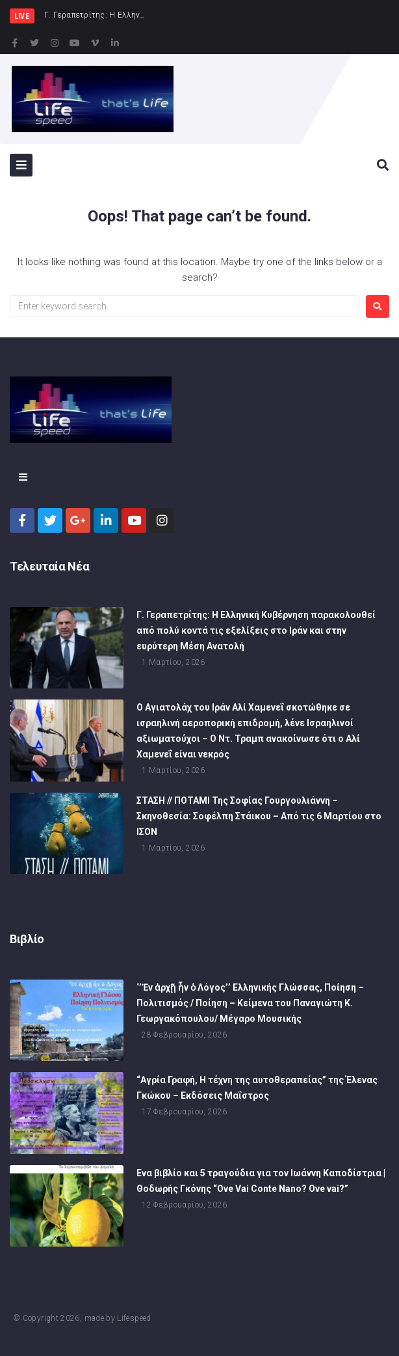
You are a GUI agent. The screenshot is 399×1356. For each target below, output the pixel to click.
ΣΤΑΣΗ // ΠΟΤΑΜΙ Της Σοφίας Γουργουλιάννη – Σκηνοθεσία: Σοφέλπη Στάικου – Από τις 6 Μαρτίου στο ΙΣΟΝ (258, 816)
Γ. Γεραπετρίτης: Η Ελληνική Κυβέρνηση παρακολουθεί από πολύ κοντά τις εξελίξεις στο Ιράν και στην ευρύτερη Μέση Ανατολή (256, 630)
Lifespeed (134, 1318)
